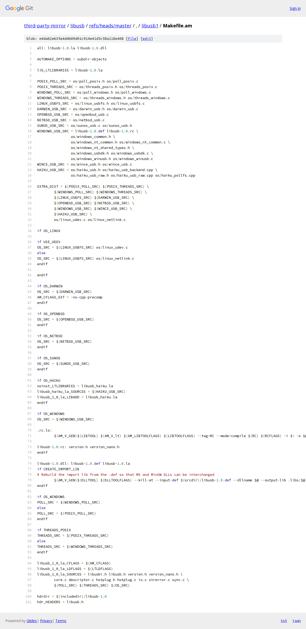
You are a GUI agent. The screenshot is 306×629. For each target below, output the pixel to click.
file (132, 38)
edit (147, 38)
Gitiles (32, 620)
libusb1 (150, 25)
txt (284, 620)
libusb (77, 25)
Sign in (295, 8)
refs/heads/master (110, 25)
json (296, 620)
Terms (60, 620)
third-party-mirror (45, 25)
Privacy (46, 620)
